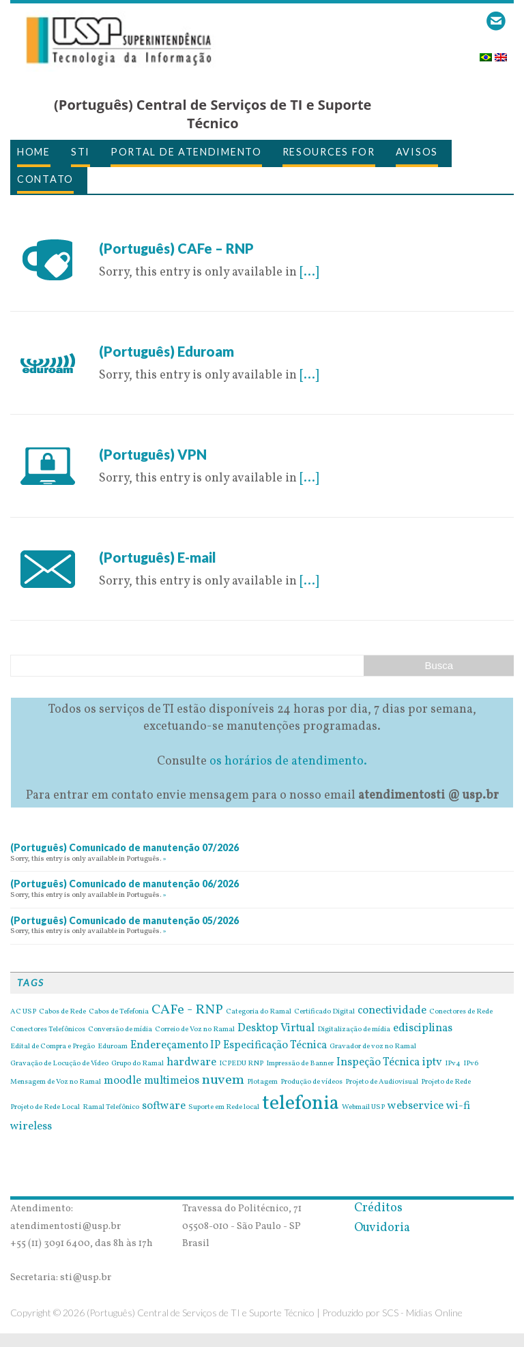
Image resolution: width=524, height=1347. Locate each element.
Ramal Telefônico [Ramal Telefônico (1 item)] (111, 1107)
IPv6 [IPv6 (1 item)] (470, 1064)
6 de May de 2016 (146, 333)
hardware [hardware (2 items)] (191, 1062)
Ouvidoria (382, 1228)
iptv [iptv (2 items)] (432, 1062)
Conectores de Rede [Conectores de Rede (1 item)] (461, 1012)
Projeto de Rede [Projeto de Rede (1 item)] (446, 1082)
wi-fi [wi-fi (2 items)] (458, 1106)
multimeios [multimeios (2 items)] (171, 1081)
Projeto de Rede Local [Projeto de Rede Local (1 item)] (45, 1107)
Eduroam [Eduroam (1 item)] (113, 1047)
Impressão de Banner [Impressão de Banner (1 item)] (300, 1064)
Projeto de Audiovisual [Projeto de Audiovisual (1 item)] (381, 1082)
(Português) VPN (153, 454)
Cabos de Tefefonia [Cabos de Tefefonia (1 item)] (119, 1012)
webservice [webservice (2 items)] (415, 1106)
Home (33, 152)
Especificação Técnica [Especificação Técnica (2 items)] (275, 1045)
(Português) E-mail (157, 557)
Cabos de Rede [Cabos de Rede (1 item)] (62, 1012)
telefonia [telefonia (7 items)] (300, 1104)
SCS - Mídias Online (422, 1312)
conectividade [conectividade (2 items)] (392, 1010)
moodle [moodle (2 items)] (122, 1081)
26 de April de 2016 (153, 539)
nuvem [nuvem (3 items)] (223, 1080)
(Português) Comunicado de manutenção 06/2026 (124, 883)
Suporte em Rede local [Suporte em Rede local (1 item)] (223, 1107)
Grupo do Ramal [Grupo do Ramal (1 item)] (137, 1064)
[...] (309, 272)
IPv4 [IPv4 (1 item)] (453, 1064)
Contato (45, 179)
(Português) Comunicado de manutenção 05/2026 (124, 920)
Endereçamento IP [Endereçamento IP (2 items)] (175, 1045)
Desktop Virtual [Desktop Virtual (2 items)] (276, 1028)
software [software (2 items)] (164, 1106)
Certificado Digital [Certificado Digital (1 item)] (324, 1012)
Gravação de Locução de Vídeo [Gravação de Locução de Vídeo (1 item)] (59, 1064)
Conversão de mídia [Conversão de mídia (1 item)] (120, 1030)
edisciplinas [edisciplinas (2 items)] (422, 1028)
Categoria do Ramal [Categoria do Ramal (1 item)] (258, 1012)
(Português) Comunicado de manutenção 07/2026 (124, 847)
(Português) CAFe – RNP (176, 248)
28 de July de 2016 (148, 230)
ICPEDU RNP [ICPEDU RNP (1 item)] (241, 1064)
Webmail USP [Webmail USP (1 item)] (363, 1107)
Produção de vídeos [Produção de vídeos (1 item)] (311, 1082)
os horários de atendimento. (288, 761)
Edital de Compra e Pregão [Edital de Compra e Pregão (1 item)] (52, 1047)
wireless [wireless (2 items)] (31, 1126)
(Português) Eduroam (166, 351)
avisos (417, 152)
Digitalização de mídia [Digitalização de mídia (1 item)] (353, 1030)
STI (80, 152)
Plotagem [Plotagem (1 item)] (262, 1082)
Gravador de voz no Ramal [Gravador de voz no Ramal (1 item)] (373, 1047)
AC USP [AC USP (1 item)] (23, 1012)
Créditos (378, 1208)
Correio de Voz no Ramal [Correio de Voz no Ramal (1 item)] (195, 1030)
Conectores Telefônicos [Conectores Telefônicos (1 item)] (47, 1030)
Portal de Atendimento (186, 152)
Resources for (328, 152)
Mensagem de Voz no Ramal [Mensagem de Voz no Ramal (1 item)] (55, 1082)
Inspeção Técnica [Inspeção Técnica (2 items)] (378, 1062)
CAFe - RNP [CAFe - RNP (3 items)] (187, 1010)
